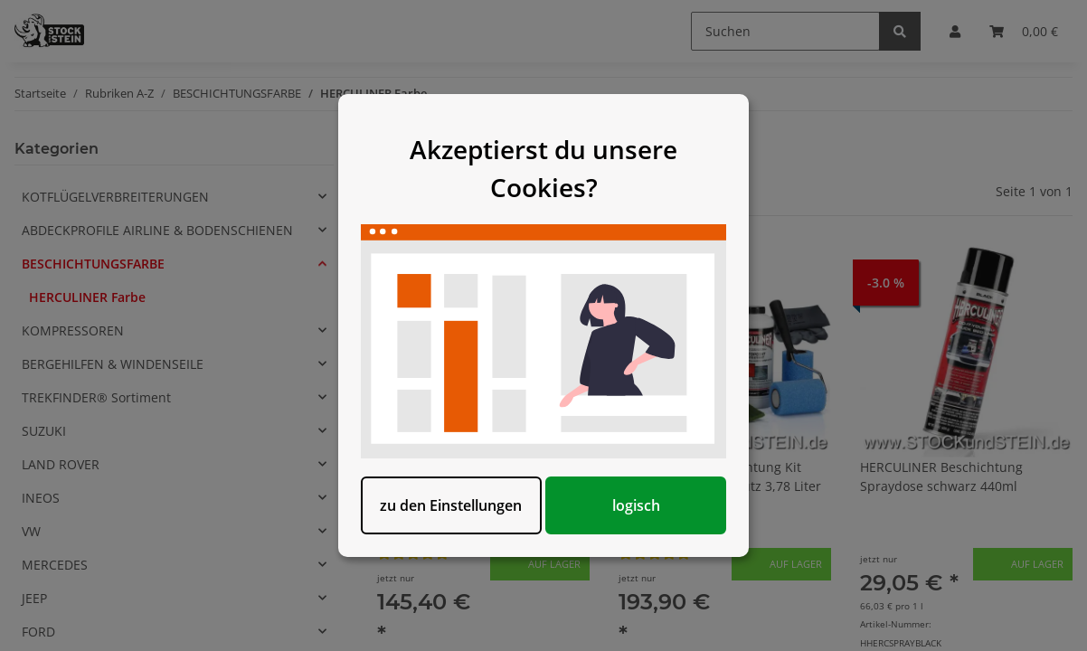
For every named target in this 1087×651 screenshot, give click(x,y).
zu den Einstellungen (451, 505)
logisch (636, 505)
